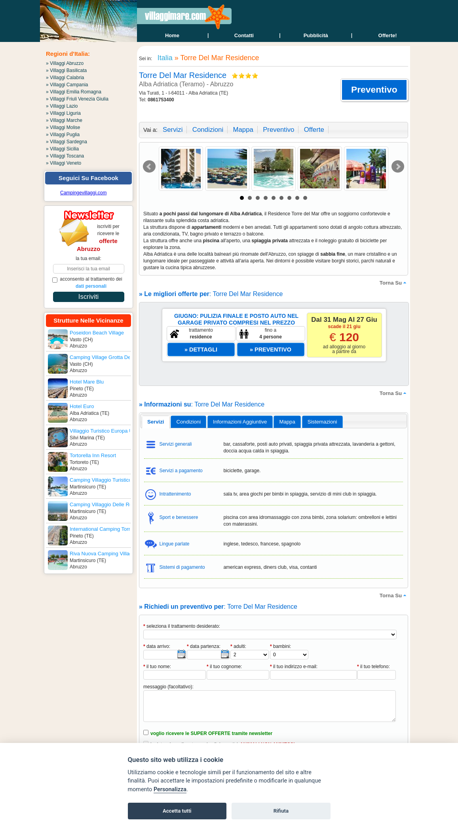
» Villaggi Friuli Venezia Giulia (77, 99)
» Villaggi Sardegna (66, 141)
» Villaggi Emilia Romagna (73, 92)
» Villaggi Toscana (65, 156)
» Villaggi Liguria (63, 113)
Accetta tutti (177, 811)
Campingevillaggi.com (83, 193)
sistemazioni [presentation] (322, 422)
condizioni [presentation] (189, 422)
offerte (314, 129)
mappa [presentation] (287, 422)
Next (397, 166)
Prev (149, 166)
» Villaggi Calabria (65, 77)
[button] (374, 90)
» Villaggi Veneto (63, 163)
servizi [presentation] (155, 422)
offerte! (387, 35)
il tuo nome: (157, 666)
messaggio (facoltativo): (168, 687)
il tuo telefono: (373, 666)
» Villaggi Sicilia (62, 149)
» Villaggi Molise (63, 127)
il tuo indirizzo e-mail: (293, 666)
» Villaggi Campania (67, 84)
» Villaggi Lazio (62, 106)
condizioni (207, 129)
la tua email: (88, 258)
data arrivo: (156, 646)
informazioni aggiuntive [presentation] (240, 422)
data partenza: (203, 646)
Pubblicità (316, 35)
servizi (172, 129)
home (172, 35)
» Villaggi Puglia (63, 134)
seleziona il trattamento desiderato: (181, 626)
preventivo (278, 129)
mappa (243, 129)
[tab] (156, 422)
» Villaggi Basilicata (66, 70)
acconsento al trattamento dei (87, 282)
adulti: (238, 646)
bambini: (280, 646)
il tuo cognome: (224, 666)
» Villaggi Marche (64, 120)
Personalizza (170, 789)
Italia (164, 58)
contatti (244, 35)
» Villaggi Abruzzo (65, 63)
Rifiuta (281, 811)
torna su (394, 282)
